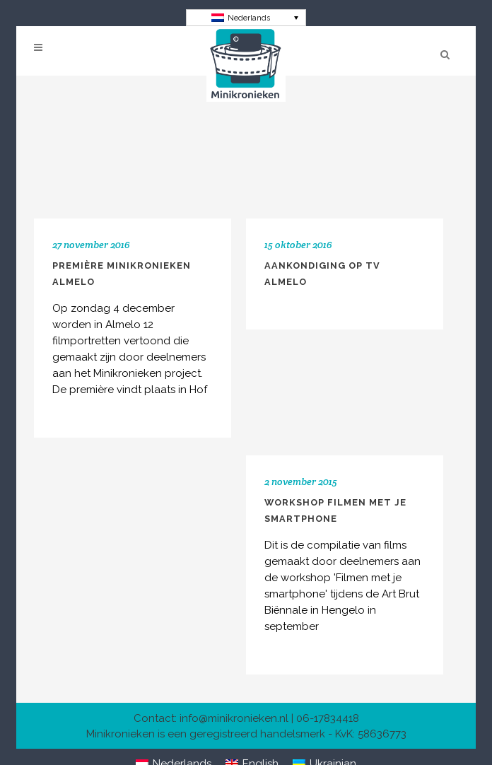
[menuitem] (246, 17)
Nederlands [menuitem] (249, 18)
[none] (246, 17)
